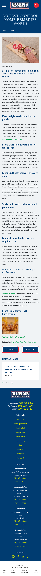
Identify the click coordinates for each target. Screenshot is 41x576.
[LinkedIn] (23, 556)
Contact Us (20, 458)
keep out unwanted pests (12, 139)
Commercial (20, 432)
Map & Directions (20, 478)
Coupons (20, 454)
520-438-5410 (25, 408)
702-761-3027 (26, 403)
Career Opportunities (20, 424)
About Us (20, 419)
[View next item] (12, 383)
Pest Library (20, 441)
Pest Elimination (30, 342)
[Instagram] (13, 556)
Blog (20, 445)
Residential (20, 428)
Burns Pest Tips (17, 342)
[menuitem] (4, 571)
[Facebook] (18, 556)
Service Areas (20, 436)
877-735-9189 (20, 525)
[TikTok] (27, 556)
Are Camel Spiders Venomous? (13, 337)
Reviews (20, 449)
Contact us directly (9, 294)
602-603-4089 (25, 405)
